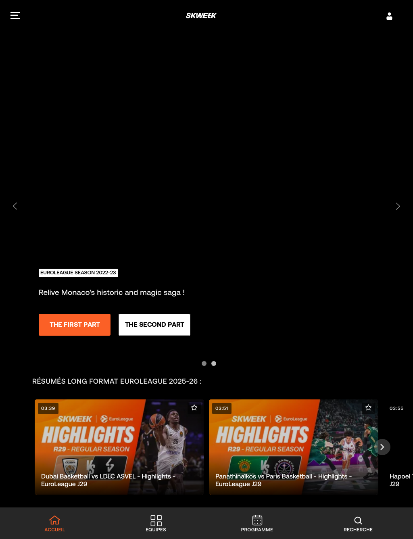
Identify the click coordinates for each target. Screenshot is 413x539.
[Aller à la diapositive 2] (211, 361)
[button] (15, 16)
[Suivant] (382, 447)
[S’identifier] (390, 16)
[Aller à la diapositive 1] (201, 361)
